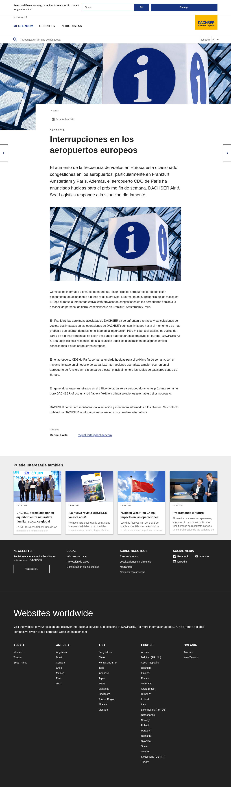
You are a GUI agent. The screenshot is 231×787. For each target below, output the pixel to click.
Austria (145, 652)
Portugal (146, 730)
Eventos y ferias (129, 556)
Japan (102, 678)
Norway (145, 720)
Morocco (18, 652)
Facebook (180, 556)
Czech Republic (150, 662)
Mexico (60, 673)
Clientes (47, 26)
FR (153, 657)
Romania (146, 735)
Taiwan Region (107, 699)
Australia (188, 652)
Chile (59, 667)
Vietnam (103, 709)
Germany (146, 683)
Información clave (77, 556)
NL (158, 657)
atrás (54, 110)
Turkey (145, 761)
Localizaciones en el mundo (135, 561)
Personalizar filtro (63, 119)
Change (184, 7)
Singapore (104, 694)
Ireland (145, 699)
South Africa (20, 662)
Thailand (103, 704)
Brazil (59, 657)
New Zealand (191, 657)
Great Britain (148, 688)
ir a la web (21, 17)
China (102, 657)
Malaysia (103, 688)
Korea (102, 683)
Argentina (61, 652)
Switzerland (147, 756)
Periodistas (71, 26)
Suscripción (31, 569)
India (101, 667)
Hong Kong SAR (108, 662)
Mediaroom (23, 26)
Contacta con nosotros (132, 572)
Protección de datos (78, 561)
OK (141, 7)
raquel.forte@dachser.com (95, 435)
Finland (145, 673)
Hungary (146, 694)
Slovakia (146, 741)
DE (163, 709)
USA (58, 683)
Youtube (202, 556)
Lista (205, 40)
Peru (59, 678)
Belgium (145, 657)
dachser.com (79, 631)
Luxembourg (148, 709)
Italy (143, 704)
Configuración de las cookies (83, 566)
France (145, 678)
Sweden (145, 751)
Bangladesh (105, 652)
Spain (144, 746)
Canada (60, 662)
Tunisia (18, 657)
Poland (145, 725)
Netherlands (148, 714)
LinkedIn (180, 561)
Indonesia (104, 673)
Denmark (146, 667)
